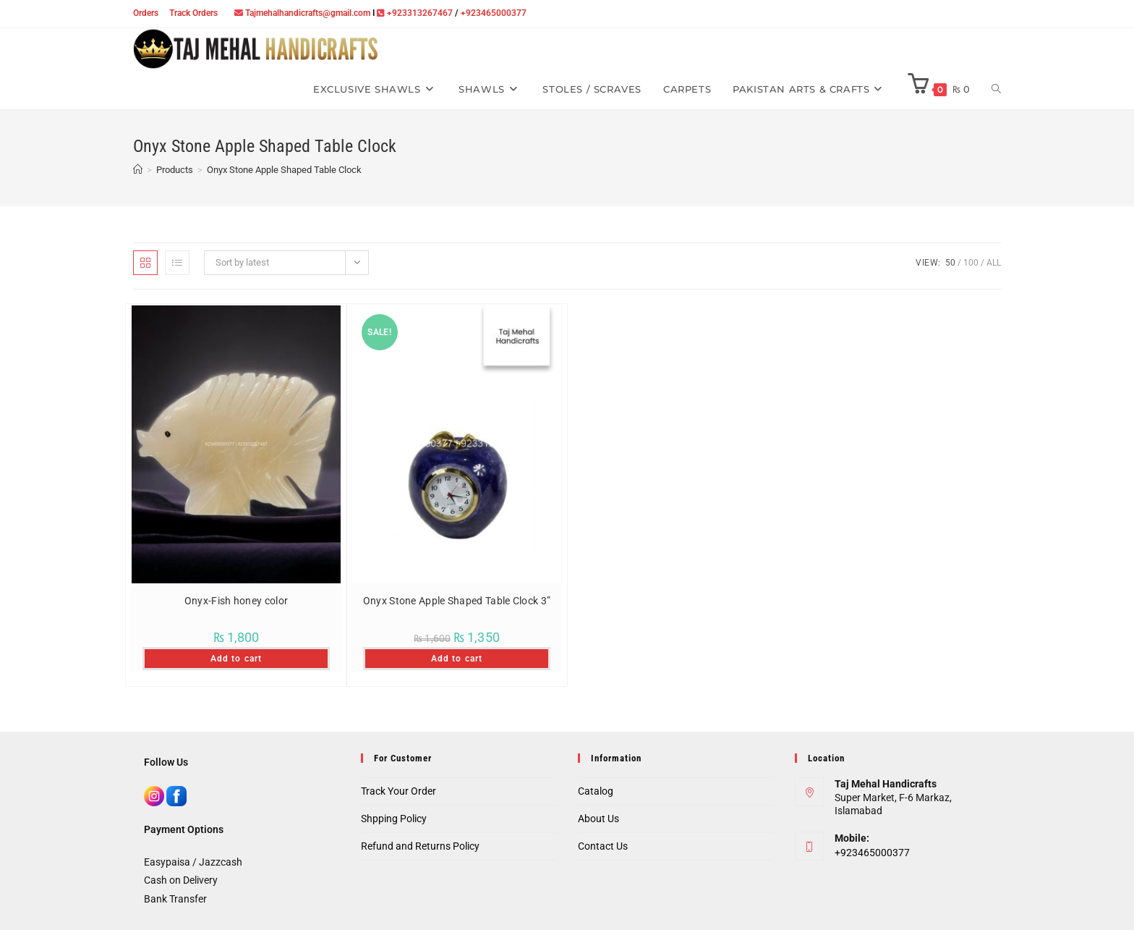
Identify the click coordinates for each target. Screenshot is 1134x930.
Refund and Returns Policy (420, 846)
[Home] (137, 169)
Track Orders (193, 13)
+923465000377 (493, 13)
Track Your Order (398, 791)
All (993, 263)
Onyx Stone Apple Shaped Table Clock (284, 169)
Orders (145, 13)
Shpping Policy (394, 818)
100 (971, 263)
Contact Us (603, 846)
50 (950, 263)
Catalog (595, 791)
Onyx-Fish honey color (236, 600)
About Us (598, 818)
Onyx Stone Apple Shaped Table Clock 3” (456, 600)
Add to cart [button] (236, 659)
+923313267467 (420, 13)
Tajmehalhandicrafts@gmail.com (307, 13)
